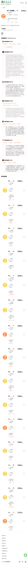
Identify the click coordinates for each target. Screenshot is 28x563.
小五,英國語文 (10, 465)
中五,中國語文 (10, 300)
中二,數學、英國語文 (10, 326)
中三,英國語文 (10, 442)
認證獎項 (4, 540)
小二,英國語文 (10, 205)
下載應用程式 (5, 548)
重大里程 (4, 543)
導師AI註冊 (4, 558)
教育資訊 (4, 538)
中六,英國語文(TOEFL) (11, 10)
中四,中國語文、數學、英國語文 (10, 349)
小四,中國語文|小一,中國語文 (10, 419)
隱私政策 (4, 553)
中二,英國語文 (10, 228)
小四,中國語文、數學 (10, 512)
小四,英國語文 (10, 488)
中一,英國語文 (10, 181)
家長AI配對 (4, 556)
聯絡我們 (4, 545)
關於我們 (4, 535)
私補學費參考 (5, 551)
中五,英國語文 (10, 251)
